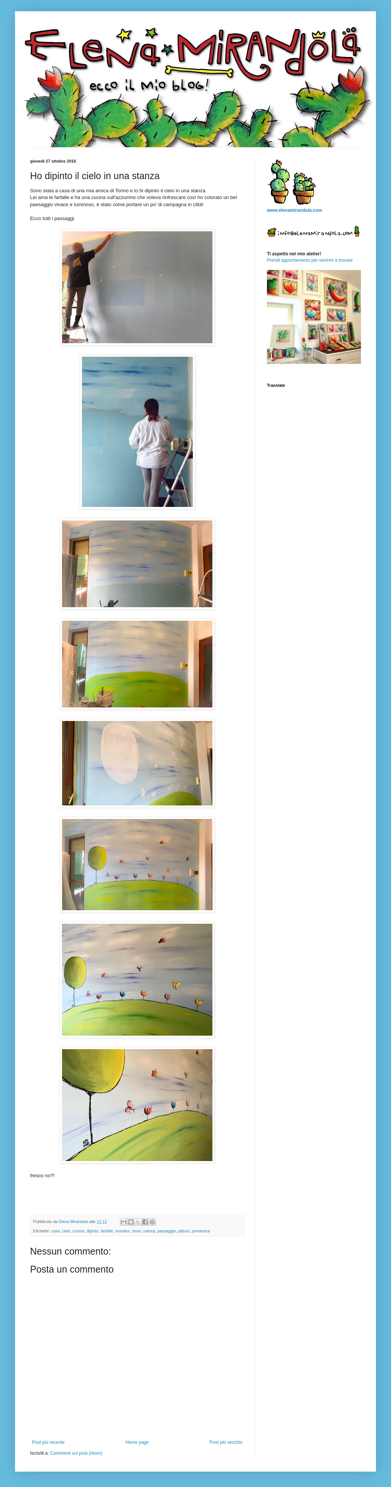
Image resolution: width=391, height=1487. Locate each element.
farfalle (107, 1231)
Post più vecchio (226, 1442)
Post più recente (48, 1442)
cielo (66, 1231)
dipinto (92, 1231)
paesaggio (166, 1231)
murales (122, 1231)
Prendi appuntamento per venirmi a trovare (310, 260)
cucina (78, 1231)
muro (136, 1231)
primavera (201, 1231)
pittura (183, 1231)
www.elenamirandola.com (294, 210)
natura (149, 1231)
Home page (137, 1442)
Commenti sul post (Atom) (76, 1453)
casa (55, 1231)
